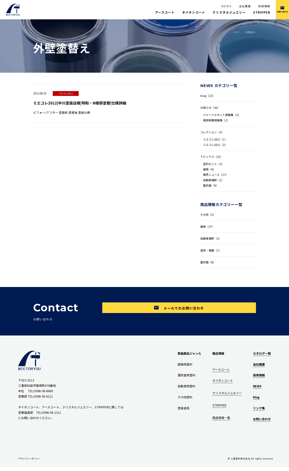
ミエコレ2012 (66, 93)
